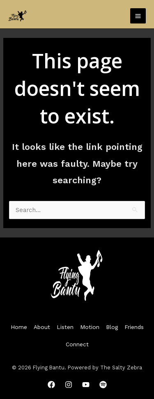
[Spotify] (103, 384)
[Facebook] (51, 384)
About (42, 327)
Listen (65, 327)
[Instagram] (68, 384)
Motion (89, 327)
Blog (112, 327)
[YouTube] (86, 384)
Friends (134, 327)
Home (19, 327)
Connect (77, 344)
